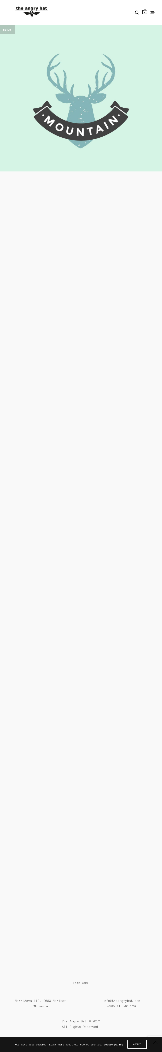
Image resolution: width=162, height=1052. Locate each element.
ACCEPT (137, 1044)
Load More (81, 983)
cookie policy (113, 1044)
